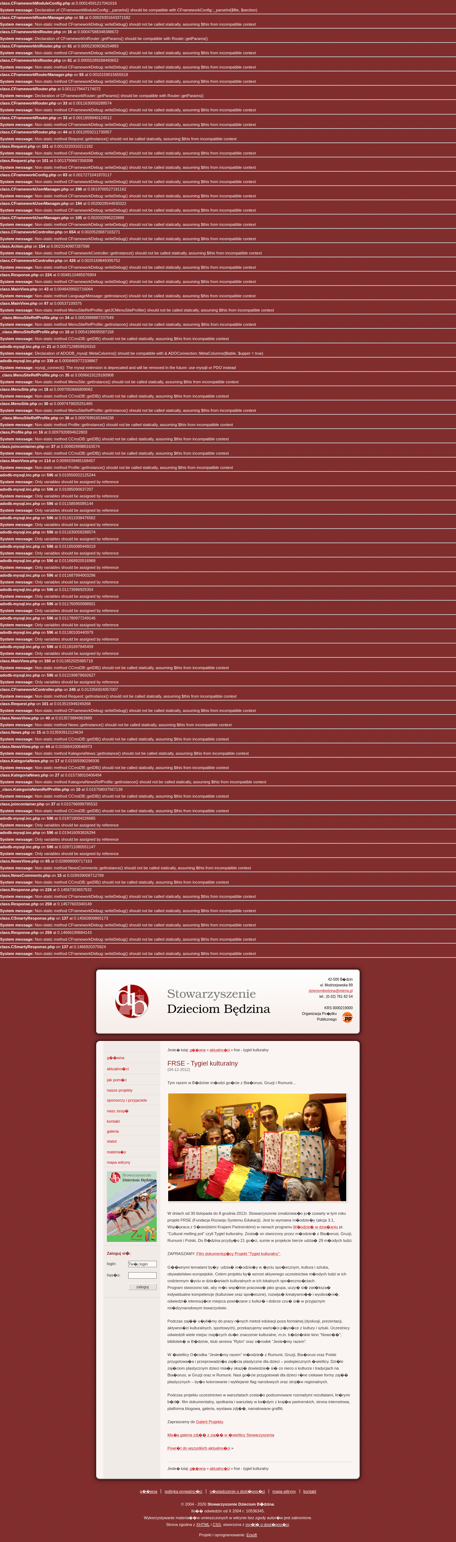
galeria (113, 1131)
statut (111, 1141)
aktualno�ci (118, 1069)
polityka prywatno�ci (183, 1491)
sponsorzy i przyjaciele (127, 1100)
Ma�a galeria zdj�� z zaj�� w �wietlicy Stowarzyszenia (220, 1435)
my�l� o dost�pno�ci (267, 1524)
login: (132, 1264)
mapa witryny (118, 1162)
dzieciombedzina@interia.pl (331, 991)
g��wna (115, 1058)
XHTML (203, 1524)
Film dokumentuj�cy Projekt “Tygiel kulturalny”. (238, 1254)
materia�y (116, 1152)
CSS (217, 1524)
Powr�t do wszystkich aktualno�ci (198, 1448)
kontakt (113, 1121)
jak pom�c (117, 1080)
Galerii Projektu (209, 1422)
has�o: (132, 1275)
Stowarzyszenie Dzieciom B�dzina (180, 995)
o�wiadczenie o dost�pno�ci (237, 1491)
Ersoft (252, 1535)
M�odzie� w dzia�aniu (315, 1227)
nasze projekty (120, 1090)
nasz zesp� (118, 1111)
